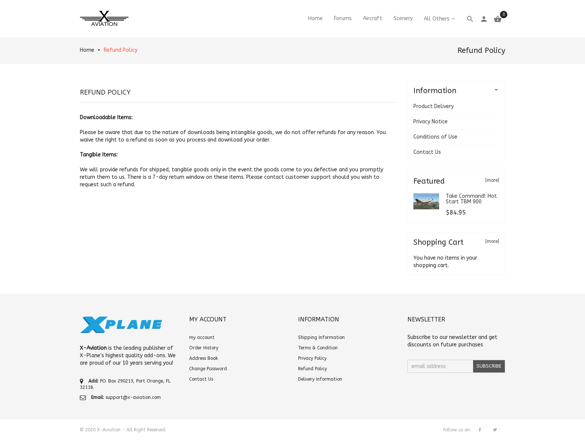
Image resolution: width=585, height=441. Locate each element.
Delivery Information (320, 379)
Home (87, 50)
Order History (203, 347)
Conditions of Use (435, 137)
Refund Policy (120, 50)
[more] (492, 180)
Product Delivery (433, 106)
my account (202, 337)
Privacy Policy (312, 358)
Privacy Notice (430, 121)
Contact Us (427, 152)
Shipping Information (321, 337)
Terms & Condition (318, 347)
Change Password (208, 368)
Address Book (203, 358)
